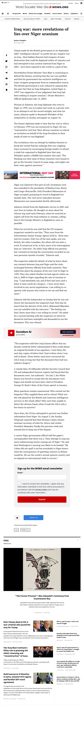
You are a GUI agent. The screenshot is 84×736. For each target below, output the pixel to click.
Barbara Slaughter (20, 40)
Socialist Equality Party (32, 19)
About (76, 3)
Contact (70, 3)
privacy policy (41, 490)
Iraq (16, 530)
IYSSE (45, 19)
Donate (76, 19)
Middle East (25, 530)
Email (20, 473)
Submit (42, 499)
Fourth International (12, 19)
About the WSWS (56, 19)
